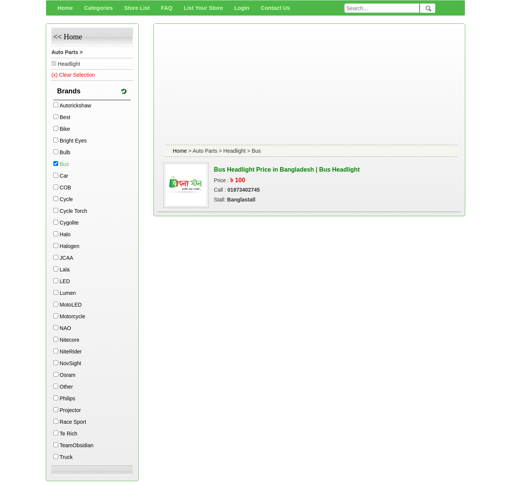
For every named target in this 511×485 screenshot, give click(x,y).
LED (65, 281)
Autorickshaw (75, 105)
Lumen (68, 293)
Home (180, 151)
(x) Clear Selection (73, 75)
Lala (65, 270)
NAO (65, 328)
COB (65, 187)
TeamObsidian (77, 445)
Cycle (66, 199)
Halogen (69, 246)
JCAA (66, 258)
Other (66, 387)
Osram (68, 375)
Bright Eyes (73, 141)
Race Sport (73, 422)
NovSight (70, 363)
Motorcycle (72, 316)
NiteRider (71, 352)
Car (64, 176)
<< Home (67, 37)
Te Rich (68, 434)
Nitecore (69, 340)
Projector (70, 410)
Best (65, 117)
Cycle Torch (73, 211)
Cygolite (69, 223)
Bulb (65, 152)
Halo (65, 234)
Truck (66, 457)
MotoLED (71, 305)
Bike (65, 129)
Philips (67, 398)
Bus (64, 164)
